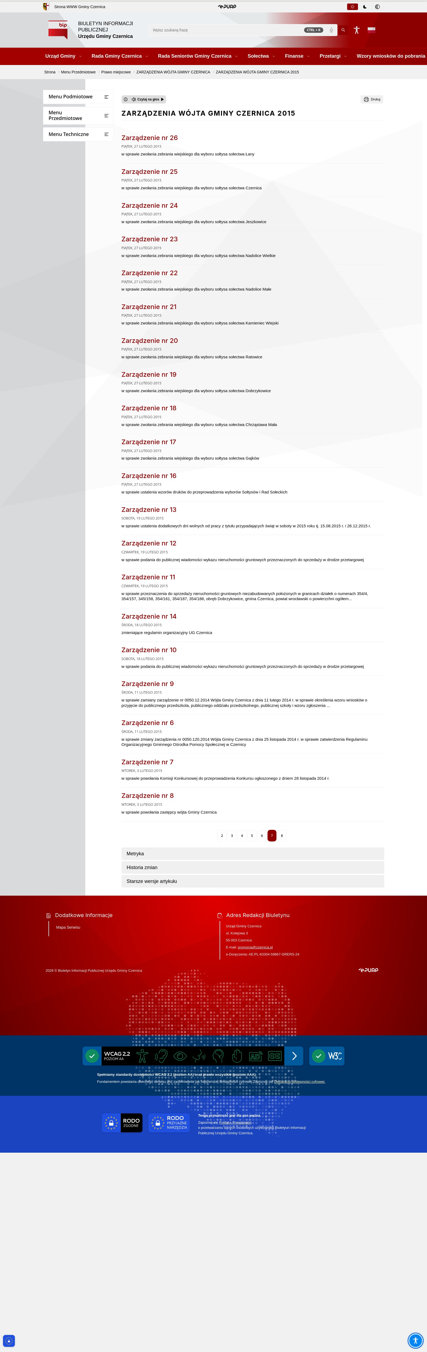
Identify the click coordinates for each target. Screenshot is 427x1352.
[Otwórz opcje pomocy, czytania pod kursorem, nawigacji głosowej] (415, 1340)
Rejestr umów (58, 857)
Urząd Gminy (58, 108)
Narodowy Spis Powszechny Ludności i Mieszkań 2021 (71, 844)
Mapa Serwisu (68, 1126)
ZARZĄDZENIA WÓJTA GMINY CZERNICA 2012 (82, 486)
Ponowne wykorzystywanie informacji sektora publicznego (74, 912)
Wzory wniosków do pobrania (72, 172)
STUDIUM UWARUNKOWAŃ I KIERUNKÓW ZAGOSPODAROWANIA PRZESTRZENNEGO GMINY (77, 595)
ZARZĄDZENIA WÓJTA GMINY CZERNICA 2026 (82, 269)
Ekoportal (54, 820)
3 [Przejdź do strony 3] (232, 835)
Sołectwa (54, 140)
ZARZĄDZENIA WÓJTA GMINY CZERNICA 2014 (82, 455)
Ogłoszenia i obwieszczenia (70, 788)
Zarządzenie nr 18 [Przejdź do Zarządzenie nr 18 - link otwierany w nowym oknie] (149, 408)
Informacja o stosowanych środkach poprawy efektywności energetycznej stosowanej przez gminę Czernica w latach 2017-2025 (78, 1057)
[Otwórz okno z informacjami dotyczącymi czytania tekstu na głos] (126, 99)
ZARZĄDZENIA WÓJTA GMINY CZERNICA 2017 (82, 409)
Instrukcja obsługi (62, 878)
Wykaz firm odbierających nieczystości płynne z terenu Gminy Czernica (77, 987)
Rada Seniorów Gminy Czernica (74, 129)
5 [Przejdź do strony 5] (252, 835)
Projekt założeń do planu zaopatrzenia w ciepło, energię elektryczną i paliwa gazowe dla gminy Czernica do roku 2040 (74, 1032)
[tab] (352, 7)
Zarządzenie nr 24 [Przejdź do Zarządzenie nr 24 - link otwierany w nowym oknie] (150, 205)
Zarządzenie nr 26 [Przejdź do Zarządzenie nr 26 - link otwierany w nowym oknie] (150, 138)
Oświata (53, 746)
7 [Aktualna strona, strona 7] (272, 835)
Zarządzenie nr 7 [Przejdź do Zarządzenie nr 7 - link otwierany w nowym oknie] (148, 762)
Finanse (53, 151)
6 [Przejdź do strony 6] (262, 835)
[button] (227, 7)
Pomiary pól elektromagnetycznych (78, 1013)
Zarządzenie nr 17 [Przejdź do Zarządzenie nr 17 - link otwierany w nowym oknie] (149, 442)
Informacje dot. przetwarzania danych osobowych (73, 928)
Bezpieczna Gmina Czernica (71, 203)
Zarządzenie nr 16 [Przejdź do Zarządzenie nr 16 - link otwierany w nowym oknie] (149, 476)
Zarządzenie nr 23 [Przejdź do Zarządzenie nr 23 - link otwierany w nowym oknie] (150, 239)
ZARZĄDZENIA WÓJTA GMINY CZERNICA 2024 (82, 300)
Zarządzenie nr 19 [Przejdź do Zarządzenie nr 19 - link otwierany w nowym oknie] (149, 374)
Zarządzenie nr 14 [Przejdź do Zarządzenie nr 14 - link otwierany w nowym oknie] (149, 616)
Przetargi (54, 161)
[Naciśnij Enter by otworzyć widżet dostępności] (357, 30)
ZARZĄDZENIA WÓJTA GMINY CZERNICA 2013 (82, 471)
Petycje (52, 767)
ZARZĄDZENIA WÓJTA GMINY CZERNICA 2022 (82, 331)
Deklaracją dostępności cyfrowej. (299, 1281)
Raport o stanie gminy (66, 757)
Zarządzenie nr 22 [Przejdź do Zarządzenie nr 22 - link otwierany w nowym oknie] (150, 273)
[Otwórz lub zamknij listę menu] (106, 97)
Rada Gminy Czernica (65, 119)
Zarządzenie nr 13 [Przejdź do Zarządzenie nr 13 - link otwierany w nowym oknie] (149, 510)
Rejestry (53, 799)
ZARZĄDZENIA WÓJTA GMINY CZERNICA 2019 (82, 377)
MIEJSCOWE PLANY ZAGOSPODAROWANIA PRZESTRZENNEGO (71, 617)
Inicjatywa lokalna (62, 941)
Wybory (53, 831)
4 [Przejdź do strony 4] (242, 835)
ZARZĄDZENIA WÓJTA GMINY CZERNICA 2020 (82, 362)
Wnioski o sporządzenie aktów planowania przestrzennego (78, 733)
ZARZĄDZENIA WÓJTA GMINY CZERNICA (78, 253)
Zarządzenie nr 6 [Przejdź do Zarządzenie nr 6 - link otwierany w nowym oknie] (148, 723)
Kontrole (54, 778)
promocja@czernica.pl (255, 1147)
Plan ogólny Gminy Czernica (76, 653)
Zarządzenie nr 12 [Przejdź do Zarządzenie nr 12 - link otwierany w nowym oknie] (149, 543)
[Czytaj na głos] (148, 99)
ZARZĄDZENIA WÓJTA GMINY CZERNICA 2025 (82, 284)
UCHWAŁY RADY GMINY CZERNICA (72, 238)
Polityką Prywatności (235, 1322)
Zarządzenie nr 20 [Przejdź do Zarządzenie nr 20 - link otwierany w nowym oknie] (150, 340)
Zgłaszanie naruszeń (64, 1003)
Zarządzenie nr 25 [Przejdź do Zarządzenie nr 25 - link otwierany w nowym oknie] (150, 172)
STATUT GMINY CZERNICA (74, 577)
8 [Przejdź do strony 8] (282, 835)
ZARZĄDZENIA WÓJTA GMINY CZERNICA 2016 (82, 424)
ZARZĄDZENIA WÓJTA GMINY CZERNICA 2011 (82, 502)
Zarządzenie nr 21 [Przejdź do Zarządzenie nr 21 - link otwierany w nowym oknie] (149, 307)
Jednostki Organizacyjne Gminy (74, 213)
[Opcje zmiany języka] (371, 30)
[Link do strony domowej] (95, 30)
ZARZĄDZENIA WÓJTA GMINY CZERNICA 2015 (82, 440)
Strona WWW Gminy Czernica (79, 7)
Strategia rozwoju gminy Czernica (73, 718)
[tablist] (365, 7)
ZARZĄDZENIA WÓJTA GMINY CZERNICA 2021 (82, 346)
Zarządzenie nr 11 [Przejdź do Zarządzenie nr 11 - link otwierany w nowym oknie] (148, 577)
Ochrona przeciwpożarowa (70, 951)
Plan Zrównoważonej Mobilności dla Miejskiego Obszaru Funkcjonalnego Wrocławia (80, 638)
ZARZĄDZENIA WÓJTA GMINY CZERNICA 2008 (82, 533)
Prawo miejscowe (62, 224)
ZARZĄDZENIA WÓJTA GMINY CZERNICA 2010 (82, 517)
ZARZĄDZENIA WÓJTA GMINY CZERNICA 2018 (82, 393)
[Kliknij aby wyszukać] (343, 30)
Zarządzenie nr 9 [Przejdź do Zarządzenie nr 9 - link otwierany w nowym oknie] (148, 684)
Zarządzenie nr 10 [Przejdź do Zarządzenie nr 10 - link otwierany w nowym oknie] (149, 650)
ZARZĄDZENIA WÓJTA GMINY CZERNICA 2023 (82, 315)
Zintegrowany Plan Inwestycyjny (80, 664)
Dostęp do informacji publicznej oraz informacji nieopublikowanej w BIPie (78, 894)
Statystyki (55, 868)
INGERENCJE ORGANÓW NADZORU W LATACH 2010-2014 (80, 564)
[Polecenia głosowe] (331, 30)
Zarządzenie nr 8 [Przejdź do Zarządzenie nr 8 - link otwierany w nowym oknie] (148, 796)
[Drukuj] (372, 99)
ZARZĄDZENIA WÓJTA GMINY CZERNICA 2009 (82, 548)
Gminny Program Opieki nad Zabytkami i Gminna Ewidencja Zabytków (74, 967)
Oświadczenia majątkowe (69, 810)
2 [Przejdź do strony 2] (222, 835)
